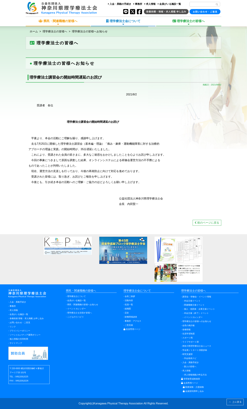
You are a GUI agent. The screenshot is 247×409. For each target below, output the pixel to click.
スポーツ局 (187, 338)
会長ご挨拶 (130, 296)
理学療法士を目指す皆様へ (79, 313)
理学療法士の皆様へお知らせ (90, 31)
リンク (13, 326)
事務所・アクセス (133, 321)
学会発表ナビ (190, 358)
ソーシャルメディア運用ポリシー (25, 335)
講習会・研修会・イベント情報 (196, 296)
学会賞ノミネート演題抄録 (194, 350)
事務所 (137, 4)
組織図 (128, 308)
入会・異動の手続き (119, 4)
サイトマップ (16, 343)
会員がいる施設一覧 (169, 4)
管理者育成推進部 (190, 379)
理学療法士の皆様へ (55, 31)
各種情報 (186, 329)
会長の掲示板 (188, 325)
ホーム (34, 31)
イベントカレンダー (76, 308)
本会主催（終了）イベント (196, 313)
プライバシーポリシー (20, 331)
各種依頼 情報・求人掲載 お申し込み (27, 318)
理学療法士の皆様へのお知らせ (196, 321)
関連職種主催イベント (194, 305)
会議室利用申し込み (193, 391)
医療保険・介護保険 (193, 387)
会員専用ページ (189, 383)
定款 (127, 313)
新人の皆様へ (190, 366)
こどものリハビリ (75, 317)
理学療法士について (76, 296)
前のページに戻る (207, 222)
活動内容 (129, 300)
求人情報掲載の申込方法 (195, 375)
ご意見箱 (129, 325)
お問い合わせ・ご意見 (20, 322)
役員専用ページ (132, 329)
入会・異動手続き (18, 302)
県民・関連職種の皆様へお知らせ (82, 304)
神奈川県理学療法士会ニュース (196, 346)
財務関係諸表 (131, 317)
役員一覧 (129, 304)
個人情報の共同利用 (19, 339)
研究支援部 (187, 354)
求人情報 (150, 4)
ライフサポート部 (190, 342)
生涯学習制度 (188, 333)
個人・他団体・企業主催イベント (199, 309)
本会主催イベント (192, 301)
